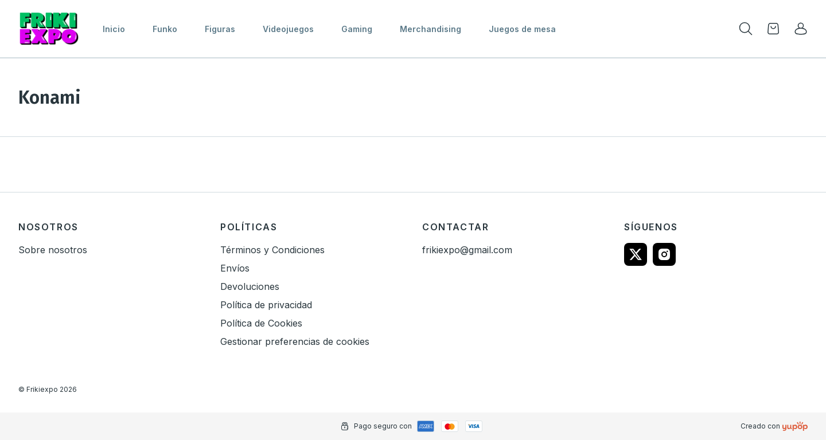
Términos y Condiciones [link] (272, 250)
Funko (165, 29)
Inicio (114, 29)
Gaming (356, 29)
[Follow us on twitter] (635, 254)
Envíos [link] (235, 268)
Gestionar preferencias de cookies (294, 341)
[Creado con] (795, 426)
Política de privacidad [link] (266, 305)
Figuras (220, 29)
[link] (801, 29)
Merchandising (430, 29)
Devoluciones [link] (249, 286)
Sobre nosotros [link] (52, 250)
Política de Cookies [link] (261, 323)
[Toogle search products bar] (746, 29)
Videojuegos (288, 29)
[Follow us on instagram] (664, 254)
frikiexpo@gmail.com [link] (467, 250)
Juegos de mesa (522, 29)
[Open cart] (773, 29)
